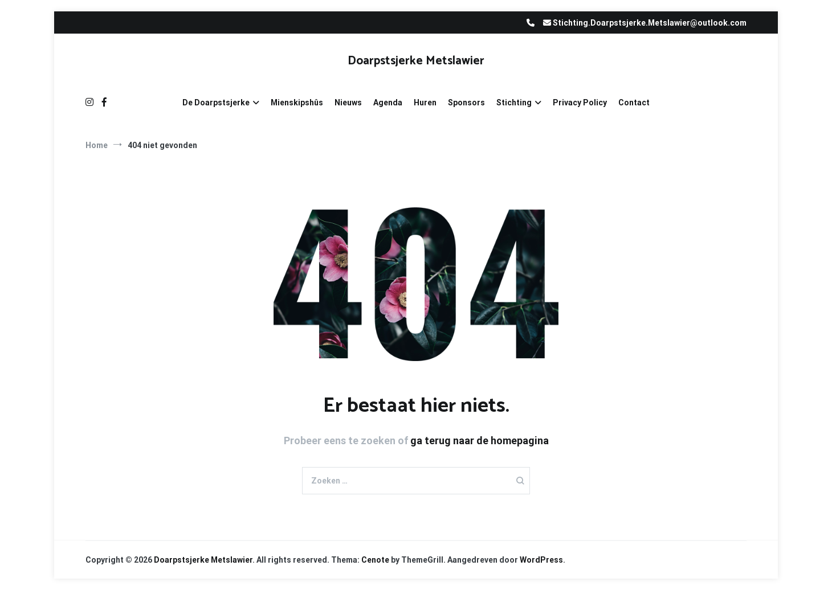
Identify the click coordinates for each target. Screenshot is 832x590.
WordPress (541, 559)
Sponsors (466, 102)
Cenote (375, 559)
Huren (425, 102)
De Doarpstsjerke (216, 102)
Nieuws (348, 102)
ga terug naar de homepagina (479, 440)
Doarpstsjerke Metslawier (416, 61)
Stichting (514, 102)
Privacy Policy (580, 102)
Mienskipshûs (297, 102)
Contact (634, 102)
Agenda (387, 102)
